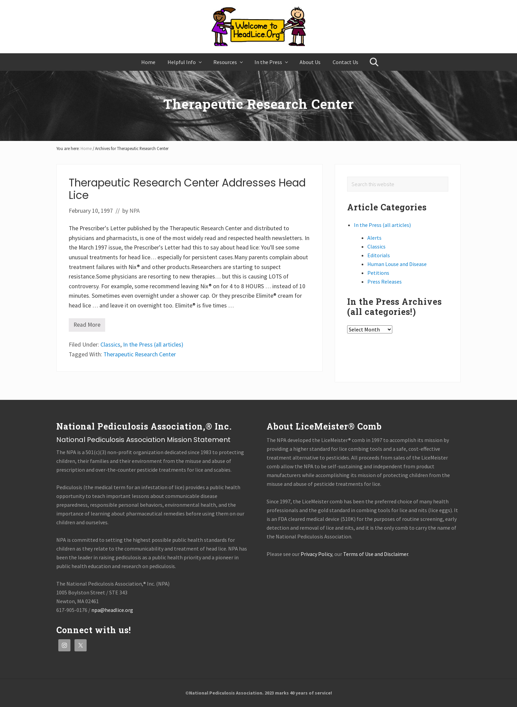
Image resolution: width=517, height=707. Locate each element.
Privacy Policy (316, 554)
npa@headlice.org (112, 610)
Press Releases (384, 281)
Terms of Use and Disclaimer (375, 554)
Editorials (378, 255)
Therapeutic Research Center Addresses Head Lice (187, 189)
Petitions (378, 272)
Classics (110, 344)
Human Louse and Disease (397, 264)
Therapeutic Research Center (139, 354)
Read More (86, 326)
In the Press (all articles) (153, 344)
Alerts (374, 237)
